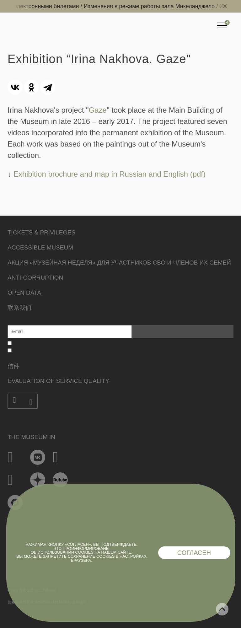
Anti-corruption (35, 277)
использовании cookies (66, 552)
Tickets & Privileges (41, 232)
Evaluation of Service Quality (58, 381)
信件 (13, 366)
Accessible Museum (40, 247)
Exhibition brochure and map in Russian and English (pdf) (109, 174)
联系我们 (19, 307)
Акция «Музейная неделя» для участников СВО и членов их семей (119, 262)
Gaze (98, 110)
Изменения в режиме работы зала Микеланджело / (153, 6)
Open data (24, 292)
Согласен (194, 552)
